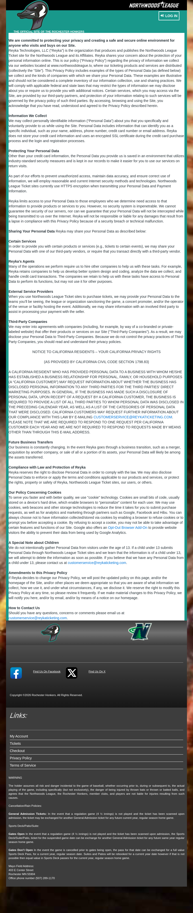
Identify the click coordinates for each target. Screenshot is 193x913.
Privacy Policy (21, 758)
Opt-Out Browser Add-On (127, 528)
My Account (19, 736)
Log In (169, 16)
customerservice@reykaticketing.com (132, 417)
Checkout (17, 751)
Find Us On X (97, 671)
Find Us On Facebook (47, 671)
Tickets (15, 743)
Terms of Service (23, 765)
